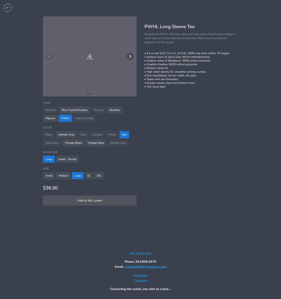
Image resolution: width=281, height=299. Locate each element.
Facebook (140, 280)
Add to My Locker (89, 200)
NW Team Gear (141, 253)
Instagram (140, 275)
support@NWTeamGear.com (145, 267)
